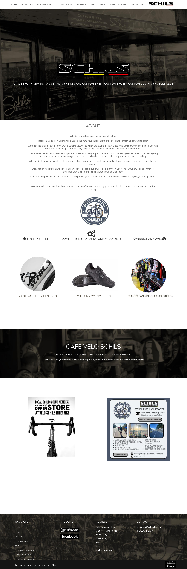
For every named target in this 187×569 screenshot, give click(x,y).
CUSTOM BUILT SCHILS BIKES (38, 295)
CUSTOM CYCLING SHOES (94, 295)
